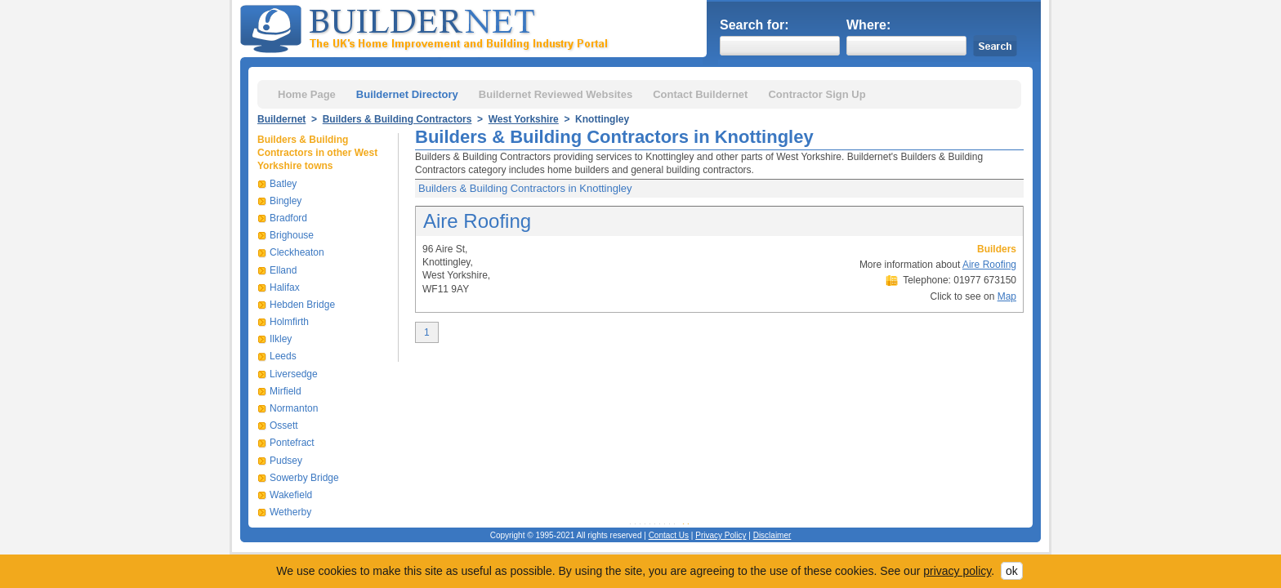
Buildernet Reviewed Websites (555, 94)
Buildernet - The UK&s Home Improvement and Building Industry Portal (427, 27)
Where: (868, 25)
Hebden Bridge (302, 304)
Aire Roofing (477, 221)
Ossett (284, 425)
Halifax (285, 287)
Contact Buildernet (700, 94)
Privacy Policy (720, 535)
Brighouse (292, 235)
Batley (283, 183)
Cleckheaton (297, 252)
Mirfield (285, 391)
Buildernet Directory (407, 94)
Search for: (754, 25)
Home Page (307, 94)
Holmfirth (289, 321)
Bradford (288, 218)
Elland (283, 270)
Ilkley (281, 339)
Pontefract (292, 442)
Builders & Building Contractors (397, 119)
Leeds (283, 356)
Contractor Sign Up (816, 94)
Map (1007, 296)
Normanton (294, 408)
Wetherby (290, 512)
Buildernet (281, 119)
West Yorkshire (524, 119)
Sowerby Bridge (304, 477)
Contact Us (669, 535)
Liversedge (294, 374)
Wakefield (291, 495)
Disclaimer (772, 535)
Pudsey (286, 460)
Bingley (285, 201)
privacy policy (957, 570)
